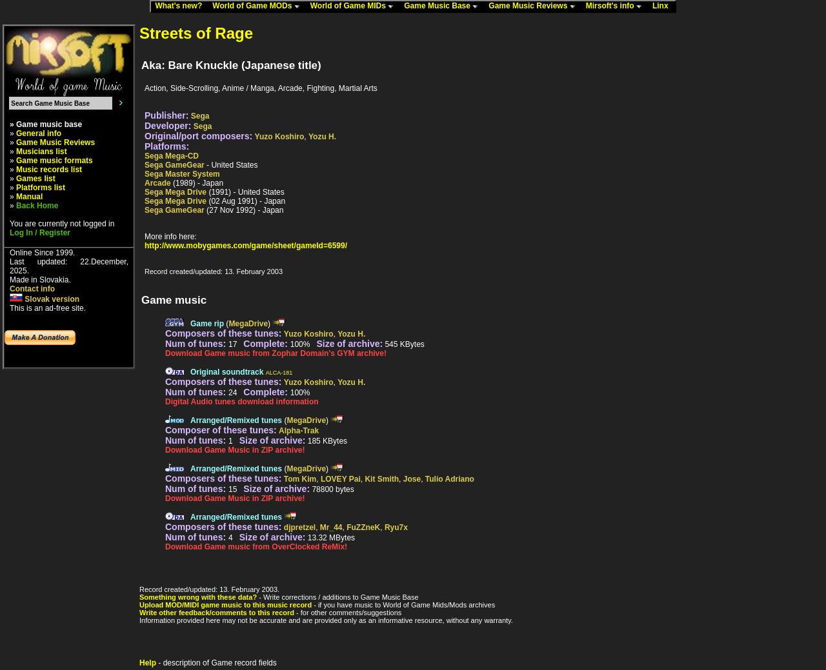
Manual (29, 196)
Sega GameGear (175, 165)
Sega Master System (182, 174)
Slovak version (44, 299)
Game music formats (54, 160)
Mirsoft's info (617, 6)
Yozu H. (322, 136)
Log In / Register (40, 232)
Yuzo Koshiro (280, 136)
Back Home (37, 205)
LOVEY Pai (341, 479)
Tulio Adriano (449, 479)
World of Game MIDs (355, 6)
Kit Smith (382, 479)
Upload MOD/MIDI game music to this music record (225, 605)
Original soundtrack (226, 372)
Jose (412, 479)
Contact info (32, 288)
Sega (200, 116)
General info (38, 133)
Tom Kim (300, 479)
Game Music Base (444, 6)
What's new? (181, 6)
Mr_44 (331, 527)
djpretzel (300, 527)
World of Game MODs (259, 6)
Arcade (158, 183)
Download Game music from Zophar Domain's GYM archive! (276, 353)
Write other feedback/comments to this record (216, 612)
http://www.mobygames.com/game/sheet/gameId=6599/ (246, 245)
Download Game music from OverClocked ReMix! (256, 546)
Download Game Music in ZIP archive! (235, 450)
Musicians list (41, 151)
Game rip (207, 323)
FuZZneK (363, 527)
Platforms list (40, 187)
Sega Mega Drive (175, 192)
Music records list (49, 169)
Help (147, 662)
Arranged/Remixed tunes (236, 420)
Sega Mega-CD (172, 156)
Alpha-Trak (299, 430)
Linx (663, 6)
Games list (35, 178)
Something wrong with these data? (198, 597)
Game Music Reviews (534, 6)
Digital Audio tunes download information (242, 401)
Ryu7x (396, 527)
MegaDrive (248, 323)
